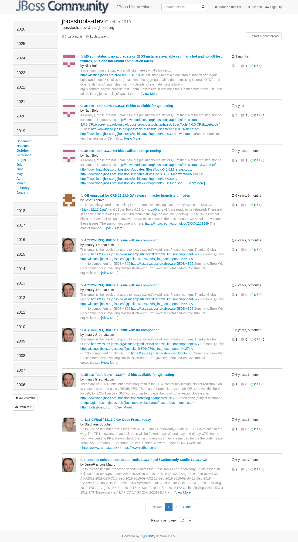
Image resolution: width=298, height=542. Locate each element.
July (19, 164)
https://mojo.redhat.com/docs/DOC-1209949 (177, 223)
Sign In (255, 7)
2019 (21, 131)
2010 (21, 327)
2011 (21, 312)
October (23, 150)
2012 (21, 297)
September (24, 155)
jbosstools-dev (83, 21)
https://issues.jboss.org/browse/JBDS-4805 (162, 263)
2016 (21, 239)
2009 (21, 341)
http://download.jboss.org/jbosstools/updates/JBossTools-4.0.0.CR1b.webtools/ (163, 124)
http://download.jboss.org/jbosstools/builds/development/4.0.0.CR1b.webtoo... (136, 134)
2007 (21, 370)
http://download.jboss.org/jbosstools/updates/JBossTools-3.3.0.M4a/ (167, 165)
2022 (21, 87)
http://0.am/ (155, 209)
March (21, 183)
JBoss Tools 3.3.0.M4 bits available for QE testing (120, 151)
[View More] (150, 94)
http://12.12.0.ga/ (94, 209)
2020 (21, 116)
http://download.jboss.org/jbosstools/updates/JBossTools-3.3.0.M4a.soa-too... (136, 169)
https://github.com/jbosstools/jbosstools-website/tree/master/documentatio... (137, 403)
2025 (21, 43)
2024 (21, 58)
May (20, 174)
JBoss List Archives (84, 7)
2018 (21, 211)
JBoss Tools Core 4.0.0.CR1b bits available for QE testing (126, 106)
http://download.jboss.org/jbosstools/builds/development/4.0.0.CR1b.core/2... (146, 129)
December (24, 141)
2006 (21, 385)
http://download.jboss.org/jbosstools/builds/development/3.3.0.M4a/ (128, 179)
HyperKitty (148, 536)
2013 (21, 283)
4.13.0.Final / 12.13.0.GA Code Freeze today (115, 420)
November (24, 146)
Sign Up (273, 7)
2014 (21, 269)
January (22, 192)
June (20, 169)
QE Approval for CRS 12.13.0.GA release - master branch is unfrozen (135, 195)
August (22, 160)
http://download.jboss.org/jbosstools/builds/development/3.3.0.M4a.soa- (132, 183)
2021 (21, 101)
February (23, 188)
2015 (21, 254)
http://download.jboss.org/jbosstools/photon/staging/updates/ (124, 398)
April (20, 178)
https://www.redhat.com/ (99, 447)
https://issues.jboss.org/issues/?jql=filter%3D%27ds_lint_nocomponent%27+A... (138, 259)
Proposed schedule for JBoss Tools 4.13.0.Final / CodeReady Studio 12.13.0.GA (143, 460)
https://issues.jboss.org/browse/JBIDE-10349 (112, 75)
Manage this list (228, 7)
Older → (189, 507)
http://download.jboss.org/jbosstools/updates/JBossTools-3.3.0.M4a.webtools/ (136, 174)
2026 (21, 29)
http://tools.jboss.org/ (95, 407)
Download (23, 407)
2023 (21, 73)
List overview (25, 397)
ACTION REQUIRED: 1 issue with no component (119, 240)
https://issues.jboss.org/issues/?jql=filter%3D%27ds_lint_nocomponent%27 (145, 254)
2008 (21, 355)
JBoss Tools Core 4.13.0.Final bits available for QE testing (127, 375)
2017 (21, 225)
